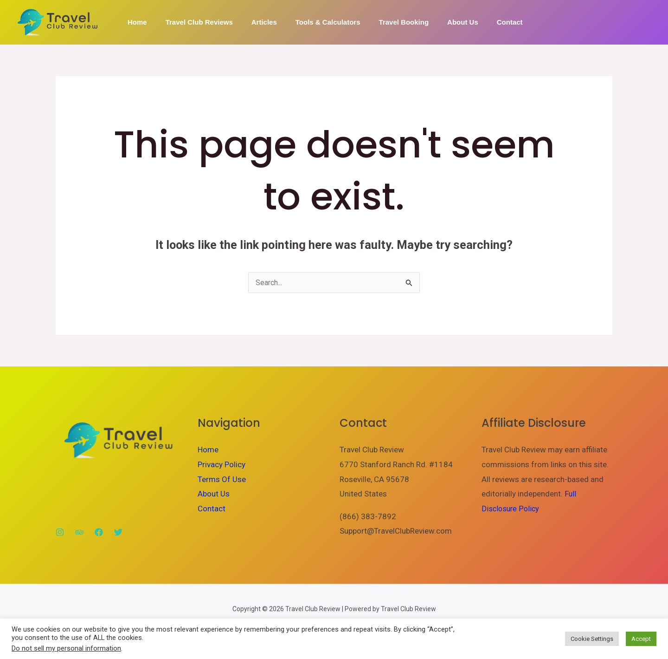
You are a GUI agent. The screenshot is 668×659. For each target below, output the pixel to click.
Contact (480, 22)
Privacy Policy (221, 465)
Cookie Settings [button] (592, 638)
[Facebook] (99, 533)
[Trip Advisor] (79, 533)
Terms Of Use (222, 479)
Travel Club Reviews (192, 22)
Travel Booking (383, 22)
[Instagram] (60, 533)
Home (135, 22)
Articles (252, 22)
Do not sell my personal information (66, 648)
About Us (437, 22)
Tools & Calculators (311, 22)
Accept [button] (641, 638)
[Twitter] (118, 533)
